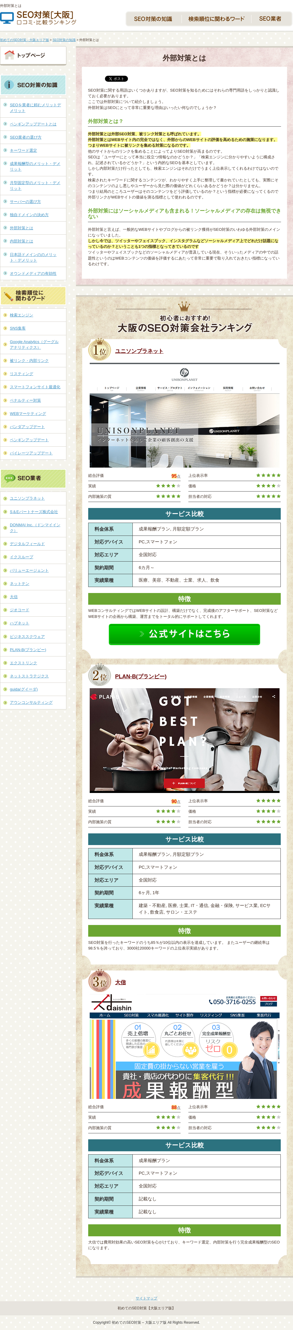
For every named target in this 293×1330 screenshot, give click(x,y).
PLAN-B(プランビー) (141, 676)
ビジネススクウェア (27, 636)
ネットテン (19, 583)
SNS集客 (18, 328)
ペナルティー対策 (25, 400)
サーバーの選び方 (25, 201)
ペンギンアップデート (29, 440)
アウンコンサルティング (31, 702)
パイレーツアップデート (31, 453)
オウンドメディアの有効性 (33, 273)
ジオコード (19, 610)
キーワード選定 (23, 150)
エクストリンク (23, 663)
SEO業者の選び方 (26, 137)
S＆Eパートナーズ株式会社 (34, 511)
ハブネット (19, 623)
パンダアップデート (27, 426)
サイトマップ (146, 1298)
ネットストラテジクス (29, 676)
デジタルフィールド (27, 544)
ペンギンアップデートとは (33, 124)
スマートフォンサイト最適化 (35, 387)
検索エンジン (21, 315)
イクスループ (21, 557)
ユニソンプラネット (139, 351)
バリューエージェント (29, 570)
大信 (120, 982)
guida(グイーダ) (24, 689)
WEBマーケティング (28, 413)
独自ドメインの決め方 (29, 215)
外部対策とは (21, 228)
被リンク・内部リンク (29, 360)
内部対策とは (21, 241)
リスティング (21, 373)
